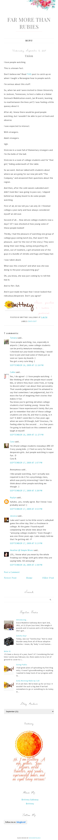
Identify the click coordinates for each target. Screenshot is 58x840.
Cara (12, 441)
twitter (45, 307)
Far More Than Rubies (29, 23)
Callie (12, 372)
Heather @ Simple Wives (21, 550)
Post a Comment (12, 572)
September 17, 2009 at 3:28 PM (26, 490)
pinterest (44, 312)
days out (32, 321)
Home (29, 577)
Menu (29, 40)
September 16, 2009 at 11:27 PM (27, 434)
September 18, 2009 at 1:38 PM (26, 565)
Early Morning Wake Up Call (28, 681)
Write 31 (7, 651)
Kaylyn (13, 497)
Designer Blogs (35, 838)
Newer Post (10, 577)
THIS (29, 74)
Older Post (48, 577)
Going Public (21, 665)
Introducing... (22, 620)
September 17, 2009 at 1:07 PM (26, 462)
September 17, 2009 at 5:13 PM (26, 543)
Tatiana (13, 338)
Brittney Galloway (30, 799)
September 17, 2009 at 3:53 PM (26, 509)
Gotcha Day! (21, 636)
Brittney (30, 803)
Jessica (13, 516)
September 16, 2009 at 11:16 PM (27, 365)
